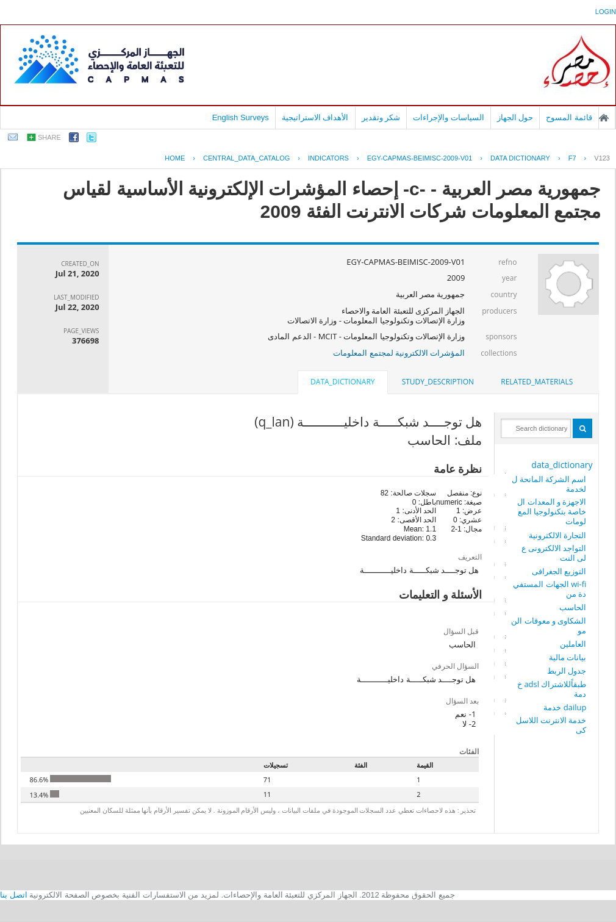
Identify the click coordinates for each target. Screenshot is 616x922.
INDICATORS (328, 158)
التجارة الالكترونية (557, 535)
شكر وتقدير (381, 117)
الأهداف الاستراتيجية (315, 117)
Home (175, 158)
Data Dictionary (520, 158)
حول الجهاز (515, 117)
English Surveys (240, 117)
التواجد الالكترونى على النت (554, 553)
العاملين (573, 644)
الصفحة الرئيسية (604, 118)
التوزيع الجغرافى (559, 571)
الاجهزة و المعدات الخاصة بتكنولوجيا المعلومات (551, 511)
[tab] (537, 382)
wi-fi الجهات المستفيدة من (549, 589)
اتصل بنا (13, 894)
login (605, 11)
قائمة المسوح (569, 117)
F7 (572, 158)
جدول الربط (566, 670)
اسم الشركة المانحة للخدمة (549, 484)
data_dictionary (561, 464)
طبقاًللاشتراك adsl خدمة (551, 689)
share (49, 137)
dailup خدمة (564, 707)
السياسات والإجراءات (448, 117)
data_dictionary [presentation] (342, 381)
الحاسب (572, 607)
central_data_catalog (246, 158)
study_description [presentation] (438, 381)
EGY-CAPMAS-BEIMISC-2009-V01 (420, 158)
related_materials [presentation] (537, 381)
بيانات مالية (567, 657)
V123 (602, 158)
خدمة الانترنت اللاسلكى (551, 725)
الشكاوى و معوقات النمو (548, 625)
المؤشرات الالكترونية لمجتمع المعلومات (399, 352)
